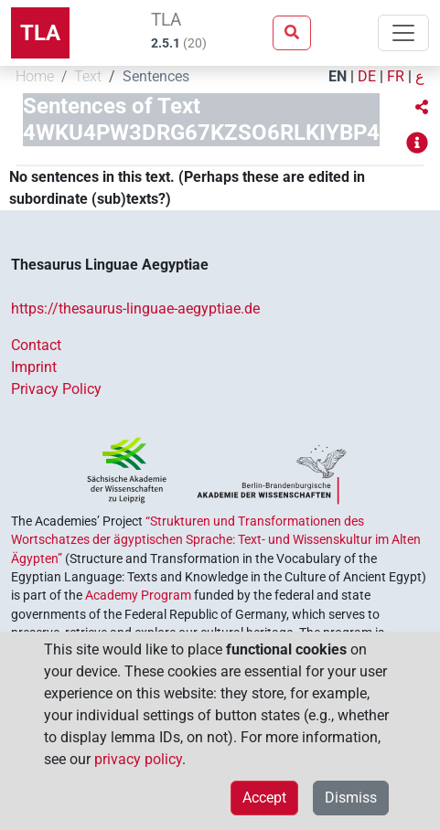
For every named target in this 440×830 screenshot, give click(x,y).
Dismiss (351, 797)
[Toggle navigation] (403, 33)
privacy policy (138, 759)
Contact (36, 345)
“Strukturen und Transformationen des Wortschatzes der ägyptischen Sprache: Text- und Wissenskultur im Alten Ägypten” (216, 540)
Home (35, 76)
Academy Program (138, 595)
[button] (421, 107)
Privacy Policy (56, 389)
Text (88, 76)
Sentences (156, 76)
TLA (40, 33)
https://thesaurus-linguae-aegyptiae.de (135, 308)
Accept (264, 797)
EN (337, 76)
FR (395, 76)
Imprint (34, 367)
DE (367, 76)
